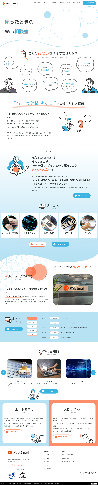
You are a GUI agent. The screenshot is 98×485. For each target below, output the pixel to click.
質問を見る (14, 432)
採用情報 (61, 3)
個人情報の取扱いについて (69, 461)
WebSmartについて (49, 451)
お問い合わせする (63, 437)
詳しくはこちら (82, 195)
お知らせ (64, 451)
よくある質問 (76, 3)
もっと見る (15, 329)
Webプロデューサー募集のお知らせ (70, 323)
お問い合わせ (90, 3)
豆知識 (68, 3)
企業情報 (54, 3)
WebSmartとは (37, 3)
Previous (3, 372)
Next (93, 372)
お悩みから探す (38, 244)
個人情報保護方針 (66, 458)
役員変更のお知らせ (66, 318)
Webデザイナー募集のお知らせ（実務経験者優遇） (74, 328)
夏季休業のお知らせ (66, 337)
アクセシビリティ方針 (67, 455)
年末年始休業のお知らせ (67, 332)
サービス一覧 (61, 244)
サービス (46, 3)
